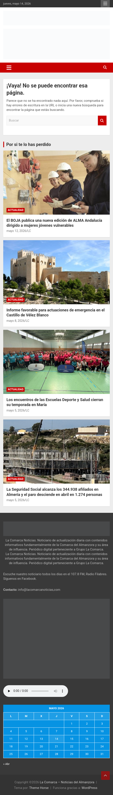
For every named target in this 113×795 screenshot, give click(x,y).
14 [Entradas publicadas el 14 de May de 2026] (56, 738)
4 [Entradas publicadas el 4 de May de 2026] (11, 731)
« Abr (6, 764)
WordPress (89, 788)
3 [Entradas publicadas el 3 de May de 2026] (102, 723)
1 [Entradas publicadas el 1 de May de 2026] (71, 723)
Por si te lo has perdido (28, 144)
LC (29, 231)
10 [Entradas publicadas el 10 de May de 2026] (102, 731)
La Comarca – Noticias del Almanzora (67, 782)
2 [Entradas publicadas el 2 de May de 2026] (87, 723)
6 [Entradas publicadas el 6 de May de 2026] (41, 731)
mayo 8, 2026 (15, 320)
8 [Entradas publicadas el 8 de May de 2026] (71, 731)
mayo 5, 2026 (15, 410)
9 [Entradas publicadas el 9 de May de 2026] (87, 731)
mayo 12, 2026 (16, 231)
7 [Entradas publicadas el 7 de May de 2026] (56, 731)
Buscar (102, 120)
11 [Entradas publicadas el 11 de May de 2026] (11, 738)
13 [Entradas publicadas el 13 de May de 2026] (41, 738)
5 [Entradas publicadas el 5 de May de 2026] (26, 731)
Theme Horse (39, 788)
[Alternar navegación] (9, 68)
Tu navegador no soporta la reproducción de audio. (35, 691)
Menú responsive (105, 3)
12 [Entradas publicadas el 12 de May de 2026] (26, 738)
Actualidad (15, 210)
